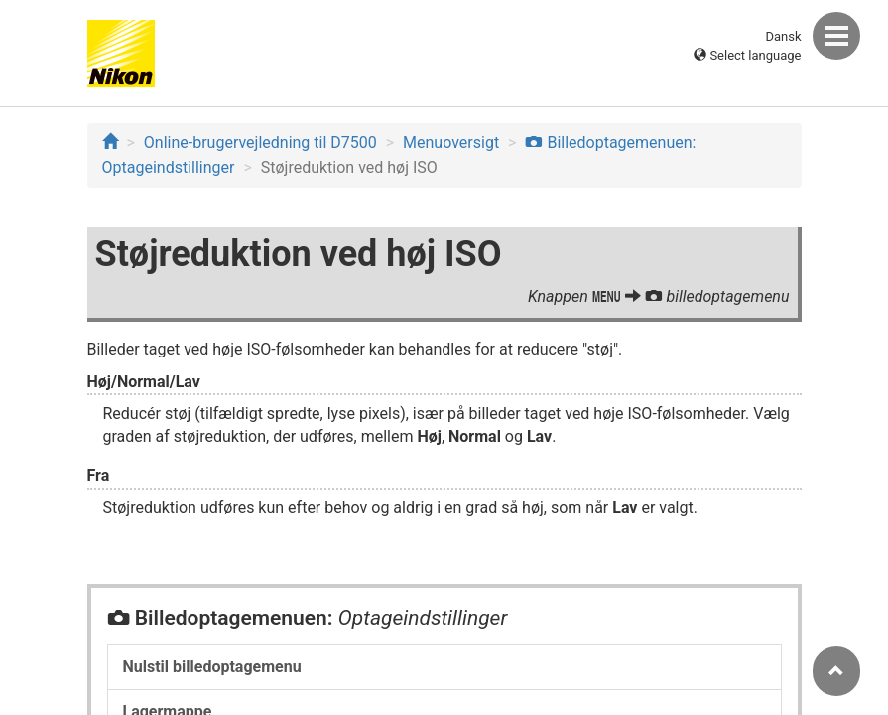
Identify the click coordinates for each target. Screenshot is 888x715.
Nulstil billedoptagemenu (212, 666)
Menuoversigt (451, 142)
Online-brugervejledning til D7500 (260, 142)
